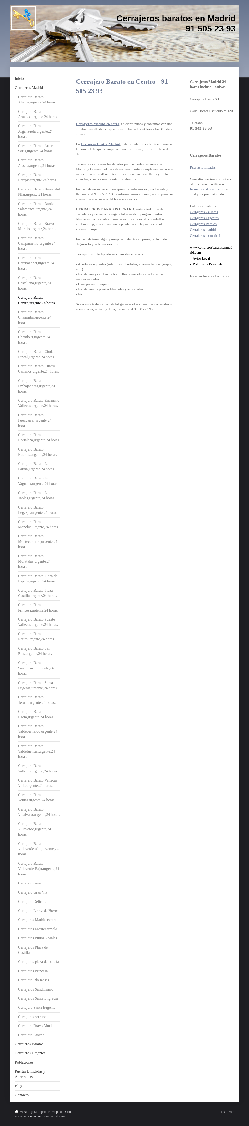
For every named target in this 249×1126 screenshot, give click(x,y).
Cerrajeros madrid (203, 229)
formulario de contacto (206, 189)
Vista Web (227, 1112)
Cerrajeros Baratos (203, 224)
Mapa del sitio (61, 1112)
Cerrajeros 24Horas (204, 212)
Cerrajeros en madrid (205, 235)
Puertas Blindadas (203, 167)
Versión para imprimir (32, 1112)
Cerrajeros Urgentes (204, 218)
